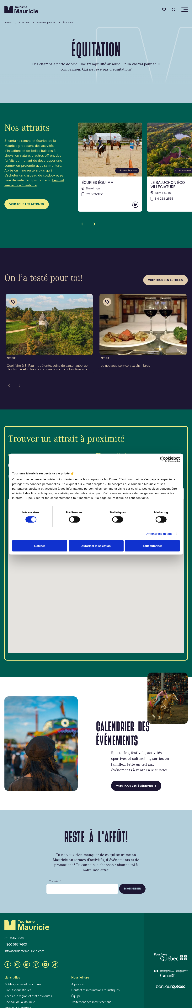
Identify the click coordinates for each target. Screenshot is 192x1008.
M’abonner (132, 888)
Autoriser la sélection (96, 545)
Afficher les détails (159, 533)
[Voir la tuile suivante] (94, 224)
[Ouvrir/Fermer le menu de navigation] (184, 10)
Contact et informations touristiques (95, 990)
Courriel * (55, 881)
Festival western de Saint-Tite (34, 183)
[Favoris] (164, 9)
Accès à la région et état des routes (28, 996)
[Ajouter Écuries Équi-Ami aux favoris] (124, 205)
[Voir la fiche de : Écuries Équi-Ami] (110, 167)
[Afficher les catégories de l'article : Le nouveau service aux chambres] (107, 302)
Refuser (39, 545)
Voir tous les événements (136, 786)
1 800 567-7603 (15, 944)
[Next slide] (19, 385)
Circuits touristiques (17, 990)
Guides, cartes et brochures (22, 984)
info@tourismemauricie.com (24, 951)
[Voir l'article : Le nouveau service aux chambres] (143, 331)
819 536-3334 (14, 938)
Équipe (76, 996)
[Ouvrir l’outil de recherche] (174, 10)
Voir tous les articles (165, 280)
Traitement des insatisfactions (91, 1002)
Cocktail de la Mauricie (19, 1002)
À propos (77, 984)
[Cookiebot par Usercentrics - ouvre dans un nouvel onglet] (163, 459)
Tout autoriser (152, 545)
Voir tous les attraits (26, 204)
